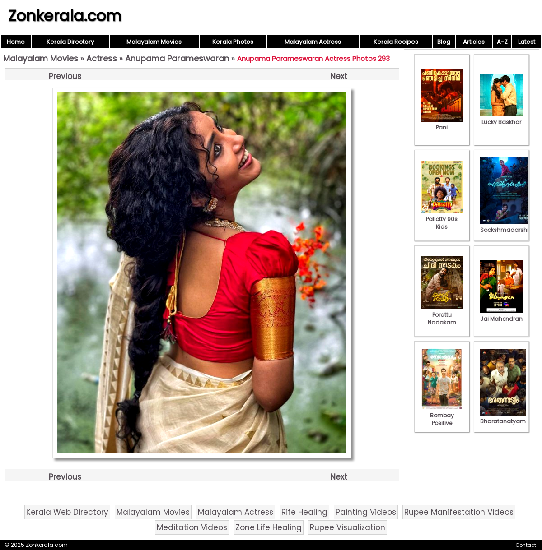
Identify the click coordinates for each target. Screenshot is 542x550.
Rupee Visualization (347, 527)
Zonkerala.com (64, 16)
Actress (101, 58)
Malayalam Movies (154, 41)
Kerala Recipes (396, 41)
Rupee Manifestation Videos (459, 512)
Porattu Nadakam (442, 314)
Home (16, 41)
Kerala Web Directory (67, 512)
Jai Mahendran (501, 315)
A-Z (502, 41)
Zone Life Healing (268, 527)
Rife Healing (304, 512)
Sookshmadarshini (506, 226)
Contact (525, 545)
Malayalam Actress (313, 41)
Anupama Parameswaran (177, 58)
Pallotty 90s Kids (442, 219)
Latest (526, 41)
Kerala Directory (70, 41)
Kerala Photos (232, 41)
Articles (474, 41)
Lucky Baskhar (501, 118)
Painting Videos (366, 512)
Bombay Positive (442, 415)
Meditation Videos (192, 527)
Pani (442, 123)
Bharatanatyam (503, 417)
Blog (443, 41)
